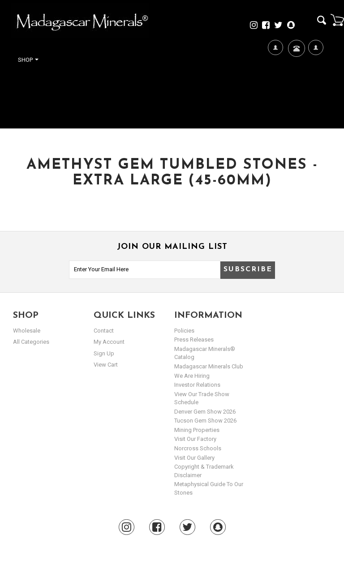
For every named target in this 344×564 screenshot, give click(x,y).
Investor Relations (197, 384)
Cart (337, 20)
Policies (184, 330)
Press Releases (194, 339)
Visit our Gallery (194, 457)
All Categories (31, 341)
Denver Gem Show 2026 (205, 411)
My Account (315, 76)
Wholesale (26, 330)
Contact (295, 59)
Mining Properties (196, 430)
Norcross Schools (197, 448)
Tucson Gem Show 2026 (205, 420)
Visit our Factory (195, 439)
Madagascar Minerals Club (208, 366)
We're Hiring (275, 76)
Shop (28, 59)
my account (109, 341)
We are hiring (192, 375)
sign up (104, 353)
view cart (106, 364)
